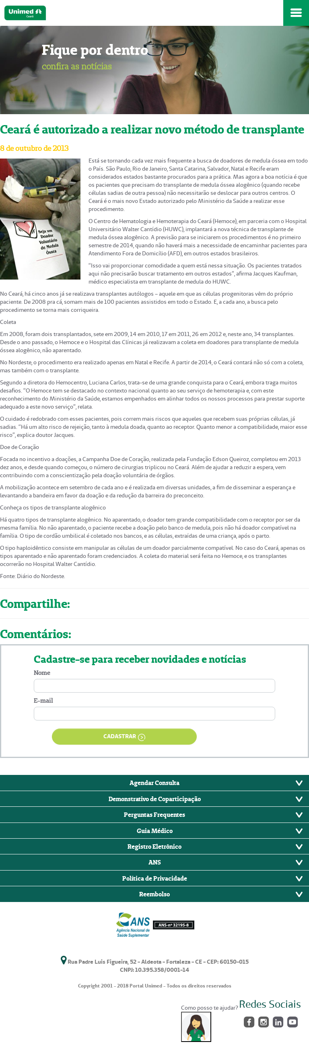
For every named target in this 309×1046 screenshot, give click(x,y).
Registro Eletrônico (154, 846)
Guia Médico (155, 831)
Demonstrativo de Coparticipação (155, 799)
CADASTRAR (124, 737)
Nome (42, 672)
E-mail (43, 700)
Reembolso (154, 894)
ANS (154, 862)
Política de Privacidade (154, 878)
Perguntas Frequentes (154, 814)
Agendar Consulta (154, 783)
